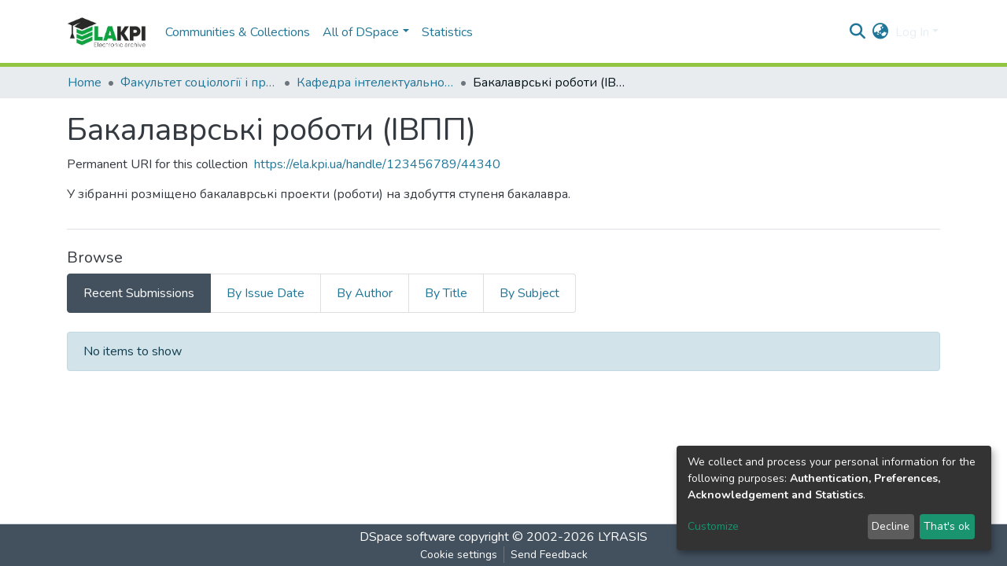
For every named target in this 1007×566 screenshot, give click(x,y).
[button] (881, 32)
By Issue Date (265, 293)
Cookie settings (458, 554)
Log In (912, 32)
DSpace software (408, 537)
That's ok (947, 526)
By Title (446, 293)
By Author (365, 293)
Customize (713, 526)
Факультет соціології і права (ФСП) (199, 82)
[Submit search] (858, 32)
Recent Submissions (138, 293)
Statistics (447, 32)
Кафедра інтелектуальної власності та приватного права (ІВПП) (375, 82)
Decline (890, 526)
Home (84, 82)
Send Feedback (549, 554)
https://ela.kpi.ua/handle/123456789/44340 (377, 164)
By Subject (529, 293)
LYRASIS (622, 537)
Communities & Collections (237, 32)
